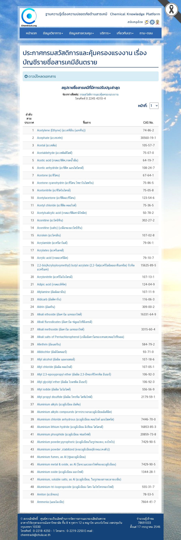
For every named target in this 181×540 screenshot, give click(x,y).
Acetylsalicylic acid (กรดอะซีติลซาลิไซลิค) (62, 212)
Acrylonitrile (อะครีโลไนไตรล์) (55, 277)
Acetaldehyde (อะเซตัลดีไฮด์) (54, 152)
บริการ (105, 33)
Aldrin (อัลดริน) (46, 307)
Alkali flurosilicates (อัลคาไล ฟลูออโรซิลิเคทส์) (64, 322)
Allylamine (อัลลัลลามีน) (51, 292)
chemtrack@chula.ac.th (35, 535)
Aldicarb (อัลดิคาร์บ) (49, 299)
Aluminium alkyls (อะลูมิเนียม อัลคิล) (59, 404)
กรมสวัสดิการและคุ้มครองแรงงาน (99, 94)
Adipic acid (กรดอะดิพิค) (51, 284)
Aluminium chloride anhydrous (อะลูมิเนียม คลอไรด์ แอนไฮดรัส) (75, 419)
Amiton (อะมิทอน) (48, 494)
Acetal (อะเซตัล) (47, 145)
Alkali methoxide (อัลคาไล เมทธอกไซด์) (60, 329)
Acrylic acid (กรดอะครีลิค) (52, 257)
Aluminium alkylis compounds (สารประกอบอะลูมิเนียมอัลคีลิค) (74, 412)
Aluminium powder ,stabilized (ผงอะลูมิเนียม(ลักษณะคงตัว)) (73, 449)
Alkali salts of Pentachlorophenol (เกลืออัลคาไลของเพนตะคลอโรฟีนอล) (80, 337)
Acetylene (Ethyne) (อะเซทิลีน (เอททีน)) (61, 130)
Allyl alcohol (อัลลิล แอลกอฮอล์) (56, 359)
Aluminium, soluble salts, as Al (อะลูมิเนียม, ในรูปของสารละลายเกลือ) (79, 479)
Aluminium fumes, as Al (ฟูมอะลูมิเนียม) (61, 457)
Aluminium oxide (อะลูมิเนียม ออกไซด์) (60, 472)
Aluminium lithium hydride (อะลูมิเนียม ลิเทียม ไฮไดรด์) (70, 427)
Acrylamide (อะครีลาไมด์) (52, 242)
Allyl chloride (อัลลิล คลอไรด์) (54, 367)
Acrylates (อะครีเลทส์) (50, 250)
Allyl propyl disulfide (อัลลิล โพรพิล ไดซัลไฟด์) (64, 397)
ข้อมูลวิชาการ (53, 33)
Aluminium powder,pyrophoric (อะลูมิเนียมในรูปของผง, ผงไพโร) (76, 442)
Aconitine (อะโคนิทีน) (50, 220)
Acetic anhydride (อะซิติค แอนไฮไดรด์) (60, 167)
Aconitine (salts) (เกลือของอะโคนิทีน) (59, 227)
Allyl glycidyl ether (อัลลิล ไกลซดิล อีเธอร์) (62, 382)
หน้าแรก (31, 33)
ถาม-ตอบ (146, 33)
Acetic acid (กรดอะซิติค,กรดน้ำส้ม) (57, 160)
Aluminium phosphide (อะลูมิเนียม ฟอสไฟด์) (64, 434)
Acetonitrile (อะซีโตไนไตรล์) (54, 190)
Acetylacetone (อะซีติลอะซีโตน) (56, 197)
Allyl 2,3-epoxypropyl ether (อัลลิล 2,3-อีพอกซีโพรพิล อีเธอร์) (74, 374)
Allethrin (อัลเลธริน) (49, 344)
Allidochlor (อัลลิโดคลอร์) (52, 352)
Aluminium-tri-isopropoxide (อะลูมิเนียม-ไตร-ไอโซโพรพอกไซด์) (75, 487)
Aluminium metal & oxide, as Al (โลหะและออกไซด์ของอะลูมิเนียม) (76, 464)
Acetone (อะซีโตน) (48, 175)
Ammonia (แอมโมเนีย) (50, 502)
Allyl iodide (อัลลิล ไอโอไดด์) (54, 389)
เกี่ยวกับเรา (125, 33)
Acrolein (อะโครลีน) (49, 235)
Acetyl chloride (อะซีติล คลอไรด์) (56, 205)
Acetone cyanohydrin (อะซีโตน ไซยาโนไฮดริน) (65, 182)
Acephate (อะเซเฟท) (50, 137)
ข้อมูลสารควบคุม (81, 33)
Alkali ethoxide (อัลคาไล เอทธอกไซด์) (59, 314)
